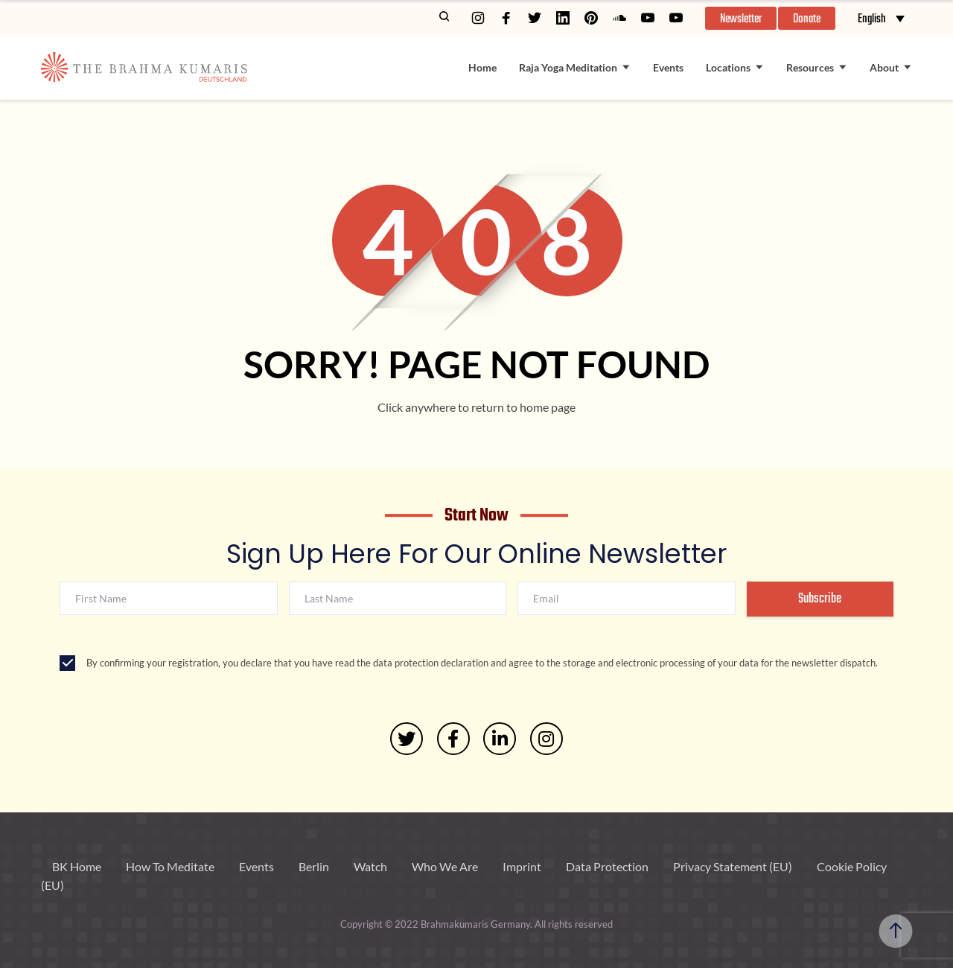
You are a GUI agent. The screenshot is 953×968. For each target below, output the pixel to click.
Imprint (522, 866)
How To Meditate (170, 866)
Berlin (314, 866)
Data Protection (607, 866)
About (884, 67)
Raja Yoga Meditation (568, 67)
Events (668, 67)
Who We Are (445, 866)
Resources (810, 67)
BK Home (76, 866)
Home (482, 67)
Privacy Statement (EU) (732, 866)
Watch (370, 866)
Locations (728, 67)
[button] (741, 18)
